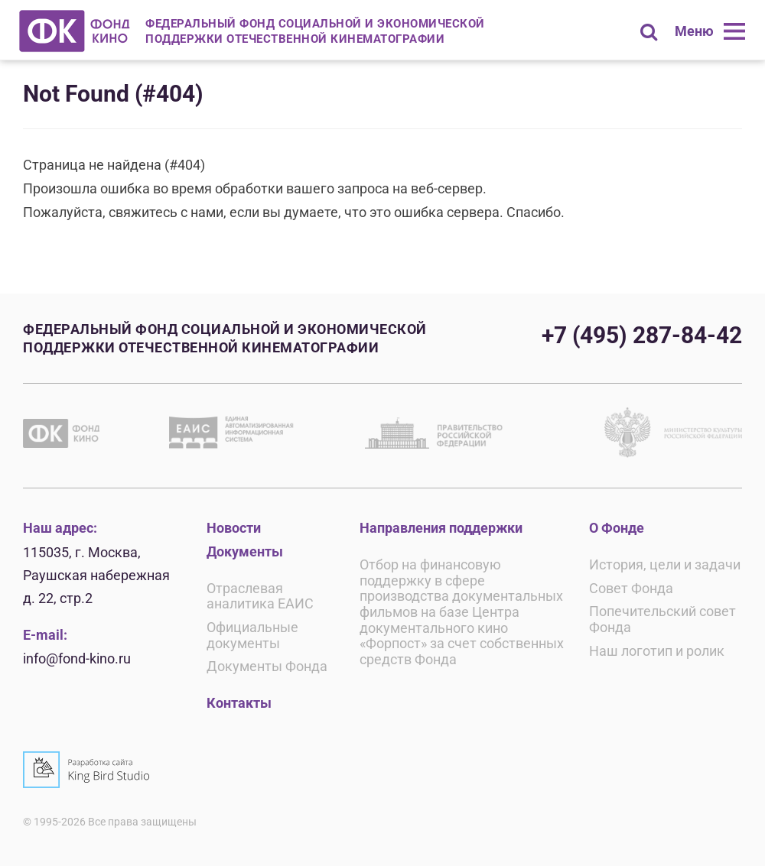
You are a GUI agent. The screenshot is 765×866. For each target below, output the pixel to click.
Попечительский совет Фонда (662, 619)
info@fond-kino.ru (77, 658)
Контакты (239, 703)
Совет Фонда (631, 588)
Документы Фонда (267, 666)
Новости (234, 528)
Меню (694, 31)
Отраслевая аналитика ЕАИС (260, 596)
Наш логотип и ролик (656, 651)
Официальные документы (252, 635)
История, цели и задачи (665, 564)
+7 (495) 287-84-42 (642, 335)
